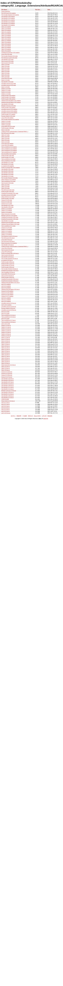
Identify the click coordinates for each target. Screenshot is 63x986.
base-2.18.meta (5, 129)
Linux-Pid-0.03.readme (7, 145)
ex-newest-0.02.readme (7, 166)
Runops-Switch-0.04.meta (8, 116)
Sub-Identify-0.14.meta (7, 220)
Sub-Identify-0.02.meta (7, 59)
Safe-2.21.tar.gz (5, 347)
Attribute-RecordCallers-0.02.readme (11, 102)
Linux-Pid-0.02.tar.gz (6, 239)
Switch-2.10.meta (6, 88)
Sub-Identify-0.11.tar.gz (7, 387)
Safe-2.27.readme (6, 40)
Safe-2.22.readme (6, 26)
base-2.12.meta (5, 80)
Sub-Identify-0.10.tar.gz (7, 383)
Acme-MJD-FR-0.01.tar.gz (8, 274)
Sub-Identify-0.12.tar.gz (7, 389)
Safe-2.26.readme (6, 39)
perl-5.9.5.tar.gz (5, 411)
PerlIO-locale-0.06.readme (8, 107)
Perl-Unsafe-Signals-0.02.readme (10, 119)
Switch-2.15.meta (6, 123)
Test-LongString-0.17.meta (8, 226)
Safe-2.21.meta (5, 68)
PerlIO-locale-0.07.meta (7, 157)
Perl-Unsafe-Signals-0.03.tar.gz (9, 268)
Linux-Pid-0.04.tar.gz (6, 251)
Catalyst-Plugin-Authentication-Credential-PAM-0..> (14, 131)
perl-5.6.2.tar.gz (5, 402)
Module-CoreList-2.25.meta (8, 105)
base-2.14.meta (5, 87)
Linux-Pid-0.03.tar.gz (6, 248)
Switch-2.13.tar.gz (6, 330)
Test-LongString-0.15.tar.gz (8, 316)
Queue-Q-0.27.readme (7, 296)
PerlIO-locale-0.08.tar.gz (7, 267)
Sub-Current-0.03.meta (7, 183)
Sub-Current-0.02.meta (7, 62)
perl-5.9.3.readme (6, 286)
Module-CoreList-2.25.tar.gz (8, 390)
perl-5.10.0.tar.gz (5, 413)
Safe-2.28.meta (5, 136)
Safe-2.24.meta (5, 73)
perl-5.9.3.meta (5, 311)
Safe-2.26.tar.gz (5, 358)
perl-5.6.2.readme (6, 299)
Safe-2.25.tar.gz (5, 354)
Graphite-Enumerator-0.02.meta (9, 217)
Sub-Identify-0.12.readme (8, 21)
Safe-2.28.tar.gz (5, 359)
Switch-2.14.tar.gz (6, 335)
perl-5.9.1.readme (6, 298)
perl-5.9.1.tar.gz (5, 404)
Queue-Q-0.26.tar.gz (6, 375)
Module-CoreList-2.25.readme (9, 215)
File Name (4, 9)
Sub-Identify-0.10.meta (7, 174)
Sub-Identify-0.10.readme (8, 18)
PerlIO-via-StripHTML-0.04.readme (10, 167)
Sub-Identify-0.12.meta (7, 164)
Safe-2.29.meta (5, 138)
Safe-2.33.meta (5, 186)
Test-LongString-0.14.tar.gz (8, 315)
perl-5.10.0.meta (5, 323)
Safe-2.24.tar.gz (5, 353)
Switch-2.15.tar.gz (6, 332)
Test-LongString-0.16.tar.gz (8, 322)
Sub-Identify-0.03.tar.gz (7, 256)
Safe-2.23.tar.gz (5, 351)
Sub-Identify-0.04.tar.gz (7, 378)
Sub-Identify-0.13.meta (7, 176)
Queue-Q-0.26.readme (7, 294)
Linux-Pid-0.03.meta (6, 78)
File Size (37, 9)
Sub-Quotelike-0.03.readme (8, 153)
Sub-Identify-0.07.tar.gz (7, 382)
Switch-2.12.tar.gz (6, 328)
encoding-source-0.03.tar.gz (8, 310)
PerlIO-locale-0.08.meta (7, 155)
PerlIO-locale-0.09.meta (7, 191)
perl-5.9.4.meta (5, 313)
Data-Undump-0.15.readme (8, 179)
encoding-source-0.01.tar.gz (8, 303)
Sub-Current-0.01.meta (7, 61)
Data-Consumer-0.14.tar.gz (8, 365)
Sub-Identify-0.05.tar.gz (7, 380)
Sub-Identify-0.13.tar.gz (7, 397)
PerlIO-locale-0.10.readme (8, 97)
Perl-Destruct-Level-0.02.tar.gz (9, 236)
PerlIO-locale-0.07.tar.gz (7, 265)
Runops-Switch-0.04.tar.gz (8, 308)
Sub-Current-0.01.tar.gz (7, 250)
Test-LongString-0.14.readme (9, 147)
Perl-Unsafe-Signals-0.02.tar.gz (9, 258)
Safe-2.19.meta (5, 64)
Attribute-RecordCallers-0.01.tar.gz (10, 282)
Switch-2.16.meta (6, 124)
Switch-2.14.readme (6, 208)
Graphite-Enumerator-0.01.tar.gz (9, 279)
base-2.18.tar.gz (5, 342)
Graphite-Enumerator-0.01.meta (9, 193)
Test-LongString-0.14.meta (8, 159)
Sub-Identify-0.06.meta (7, 171)
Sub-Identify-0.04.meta (7, 104)
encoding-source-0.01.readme (9, 109)
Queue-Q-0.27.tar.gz (6, 377)
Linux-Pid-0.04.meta (6, 54)
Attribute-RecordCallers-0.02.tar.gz (10, 289)
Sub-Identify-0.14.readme (8, 25)
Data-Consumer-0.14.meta (8, 214)
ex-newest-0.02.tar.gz (7, 260)
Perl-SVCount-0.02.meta (7, 189)
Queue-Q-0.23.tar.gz (6, 371)
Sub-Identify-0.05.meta (7, 169)
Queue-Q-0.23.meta (6, 227)
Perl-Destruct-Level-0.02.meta (9, 57)
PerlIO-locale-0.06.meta (7, 128)
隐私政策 (49, 416)
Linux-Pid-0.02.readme (7, 143)
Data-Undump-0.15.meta (7, 196)
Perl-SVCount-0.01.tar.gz (8, 238)
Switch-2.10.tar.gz (6, 325)
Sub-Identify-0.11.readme (8, 20)
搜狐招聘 (19, 416)
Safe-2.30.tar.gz (5, 361)
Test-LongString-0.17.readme (9, 152)
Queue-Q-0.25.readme (7, 292)
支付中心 (13, 416)
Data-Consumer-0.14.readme (9, 243)
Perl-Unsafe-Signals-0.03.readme (10, 14)
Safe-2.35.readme (6, 51)
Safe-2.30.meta (5, 140)
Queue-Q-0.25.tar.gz (6, 373)
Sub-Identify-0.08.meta (7, 207)
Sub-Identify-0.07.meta (7, 205)
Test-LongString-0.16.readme (9, 150)
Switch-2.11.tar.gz (6, 327)
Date (48, 9)
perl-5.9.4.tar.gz (5, 409)
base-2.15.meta (5, 141)
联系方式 (30, 416)
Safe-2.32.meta (5, 184)
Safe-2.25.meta (5, 75)
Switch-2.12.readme (6, 231)
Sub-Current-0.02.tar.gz (7, 255)
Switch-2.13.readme (6, 229)
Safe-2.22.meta (5, 69)
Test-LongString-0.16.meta (8, 181)
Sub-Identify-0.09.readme (8, 16)
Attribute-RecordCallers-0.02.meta (10, 224)
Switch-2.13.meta (6, 93)
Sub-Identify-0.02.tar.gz (7, 244)
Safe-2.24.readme (6, 35)
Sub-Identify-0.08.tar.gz (7, 385)
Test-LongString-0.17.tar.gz (8, 320)
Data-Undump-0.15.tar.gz (8, 401)
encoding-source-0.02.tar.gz (8, 306)
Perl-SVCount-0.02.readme (8, 13)
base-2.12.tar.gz (5, 337)
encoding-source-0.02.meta (8, 85)
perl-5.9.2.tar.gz (5, 406)
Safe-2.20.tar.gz (5, 346)
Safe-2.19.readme (6, 28)
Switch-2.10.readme (6, 234)
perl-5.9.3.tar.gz (5, 407)
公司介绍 (44, 416)
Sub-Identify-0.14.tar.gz (7, 394)
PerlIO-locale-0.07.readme (8, 114)
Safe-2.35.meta (5, 188)
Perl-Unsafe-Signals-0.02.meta (9, 56)
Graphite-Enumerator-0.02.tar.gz (9, 270)
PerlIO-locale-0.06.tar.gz (7, 277)
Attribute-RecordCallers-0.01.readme (11, 100)
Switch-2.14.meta (6, 121)
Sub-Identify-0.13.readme (8, 23)
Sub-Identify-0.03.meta (7, 81)
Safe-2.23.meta (5, 71)
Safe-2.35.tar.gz (5, 370)
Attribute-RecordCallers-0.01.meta (10, 222)
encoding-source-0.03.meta (8, 195)
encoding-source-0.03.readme (9, 112)
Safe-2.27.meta (5, 135)
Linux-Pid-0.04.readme (7, 117)
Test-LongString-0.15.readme (9, 148)
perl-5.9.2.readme (6, 284)
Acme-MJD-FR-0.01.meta (8, 126)
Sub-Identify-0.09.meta (7, 172)
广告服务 (24, 416)
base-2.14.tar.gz (5, 339)
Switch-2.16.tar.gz (6, 334)
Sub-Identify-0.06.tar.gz (7, 392)
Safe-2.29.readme (6, 44)
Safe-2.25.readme (6, 37)
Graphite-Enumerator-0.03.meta (9, 219)
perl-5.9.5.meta (5, 318)
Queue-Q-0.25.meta (6, 200)
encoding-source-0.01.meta (8, 83)
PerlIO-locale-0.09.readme (8, 95)
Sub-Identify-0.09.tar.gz (7, 395)
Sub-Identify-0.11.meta (7, 162)
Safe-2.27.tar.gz (5, 356)
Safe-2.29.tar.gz (5, 363)
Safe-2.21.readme (6, 32)
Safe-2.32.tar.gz (5, 366)
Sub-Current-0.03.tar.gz (7, 275)
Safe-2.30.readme (6, 45)
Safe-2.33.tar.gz (5, 368)
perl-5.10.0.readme (6, 305)
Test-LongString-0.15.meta (8, 160)
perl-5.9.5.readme (6, 301)
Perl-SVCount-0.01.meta (7, 133)
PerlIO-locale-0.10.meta (7, 198)
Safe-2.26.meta (5, 76)
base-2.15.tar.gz (5, 341)
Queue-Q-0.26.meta (6, 201)
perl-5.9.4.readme (6, 287)
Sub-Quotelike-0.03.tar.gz (8, 272)
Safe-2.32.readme (6, 47)
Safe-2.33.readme (6, 49)
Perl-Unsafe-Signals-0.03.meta (9, 178)
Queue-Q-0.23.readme (7, 291)
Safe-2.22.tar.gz (5, 349)
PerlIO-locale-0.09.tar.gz (7, 262)
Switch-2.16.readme (6, 212)
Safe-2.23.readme (6, 33)
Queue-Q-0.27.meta (6, 203)
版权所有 (45, 418)
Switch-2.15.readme (6, 210)
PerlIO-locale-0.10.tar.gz (7, 263)
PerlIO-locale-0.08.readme (8, 99)
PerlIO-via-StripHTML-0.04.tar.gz (10, 253)
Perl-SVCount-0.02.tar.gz (8, 241)
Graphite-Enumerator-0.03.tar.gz (9, 280)
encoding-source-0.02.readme (9, 111)
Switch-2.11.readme (6, 232)
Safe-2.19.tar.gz (5, 344)
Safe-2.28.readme (6, 42)
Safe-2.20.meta (5, 66)
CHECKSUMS (5, 399)
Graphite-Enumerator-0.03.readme (10, 52)
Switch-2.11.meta (6, 90)
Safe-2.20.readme (6, 30)
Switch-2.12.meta (6, 92)
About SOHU (37, 416)
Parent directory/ (5, 11)
